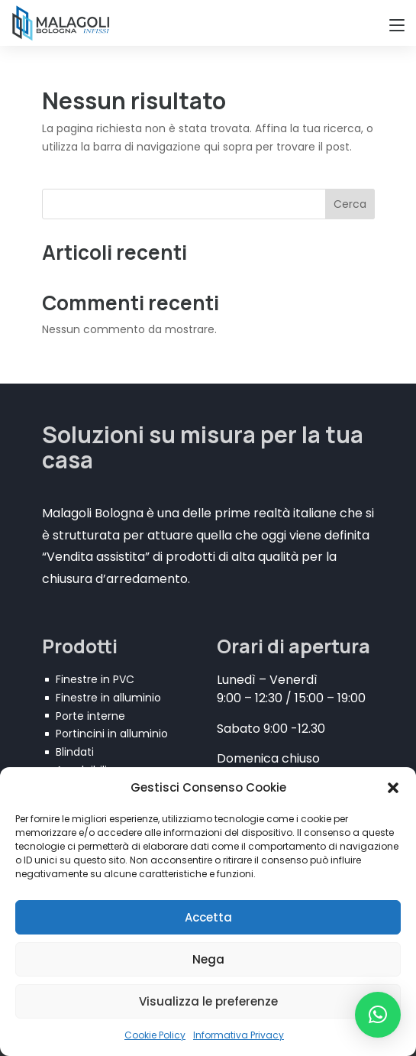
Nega (208, 959)
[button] (393, 787)
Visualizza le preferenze (208, 1001)
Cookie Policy (154, 1034)
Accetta (208, 917)
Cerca (350, 204)
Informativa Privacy (238, 1034)
